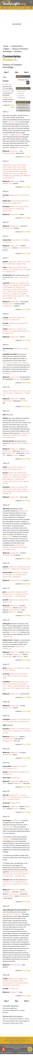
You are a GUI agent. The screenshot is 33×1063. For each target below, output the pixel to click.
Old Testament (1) (23, 107)
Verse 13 (6, 505)
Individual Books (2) (24, 110)
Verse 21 (6, 763)
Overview (21, 93)
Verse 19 (6, 716)
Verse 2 (5, 161)
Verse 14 (6, 563)
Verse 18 (6, 702)
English (6, 49)
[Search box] (21, 82)
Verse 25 (6, 906)
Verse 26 (6, 975)
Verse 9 (5, 345)
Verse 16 (6, 620)
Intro (4, 77)
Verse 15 (6, 588)
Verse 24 (6, 817)
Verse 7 (5, 258)
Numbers (17, 51)
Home (5, 46)
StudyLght (11, 3)
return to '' (23, 157)
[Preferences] (31, 8)
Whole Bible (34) (23, 105)
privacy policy (20, 1038)
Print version (22, 91)
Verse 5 (5, 222)
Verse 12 (6, 463)
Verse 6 (5, 236)
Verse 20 (6, 749)
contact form (16, 1048)
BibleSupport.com (15, 1010)
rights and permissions (11, 1040)
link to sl (20, 1042)
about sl (12, 1042)
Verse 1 (5, 112)
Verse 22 (6, 791)
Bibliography (21, 97)
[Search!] (27, 82)
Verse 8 (5, 314)
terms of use (10, 1038)
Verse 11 (6, 411)
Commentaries (16, 46)
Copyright (21, 95)
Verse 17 (6, 664)
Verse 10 (6, 387)
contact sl (24, 1040)
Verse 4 (5, 191)
